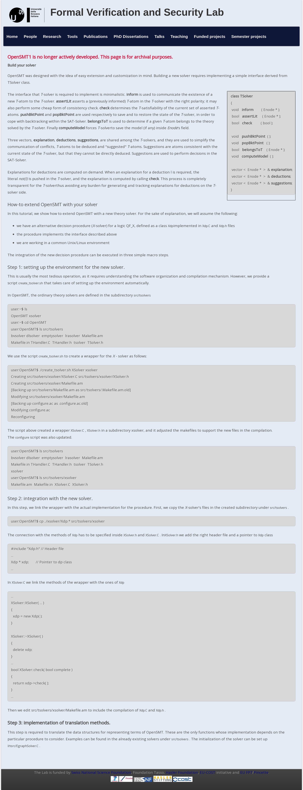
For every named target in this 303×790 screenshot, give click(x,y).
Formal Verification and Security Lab (137, 12)
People (30, 36)
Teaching (179, 36)
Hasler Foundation (182, 772)
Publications (96, 36)
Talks (159, 36)
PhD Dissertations (131, 36)
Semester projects (248, 36)
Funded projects (209, 36)
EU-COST (207, 772)
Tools (72, 36)
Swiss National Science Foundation (101, 772)
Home (12, 36)
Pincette (261, 772)
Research (52, 36)
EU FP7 (246, 772)
